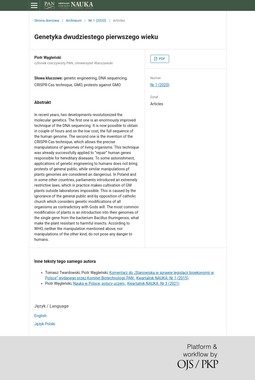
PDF (161, 59)
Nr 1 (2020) (97, 20)
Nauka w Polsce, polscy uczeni (99, 283)
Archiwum (74, 20)
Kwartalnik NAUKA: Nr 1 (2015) (162, 278)
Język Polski (44, 324)
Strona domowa (46, 20)
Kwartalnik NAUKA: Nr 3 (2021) (153, 283)
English (40, 316)
